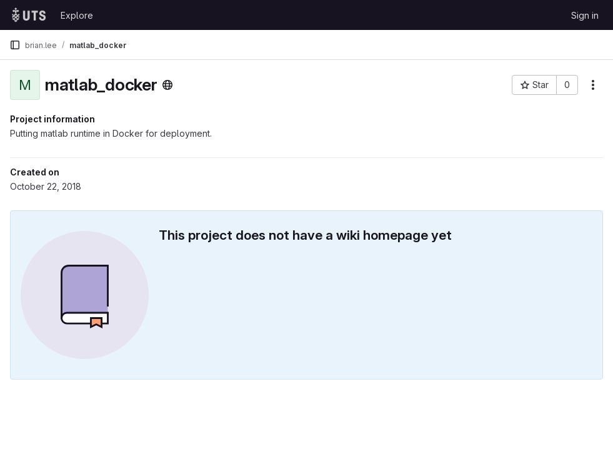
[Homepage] (29, 15)
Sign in (585, 15)
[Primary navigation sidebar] (15, 45)
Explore (77, 15)
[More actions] (593, 85)
